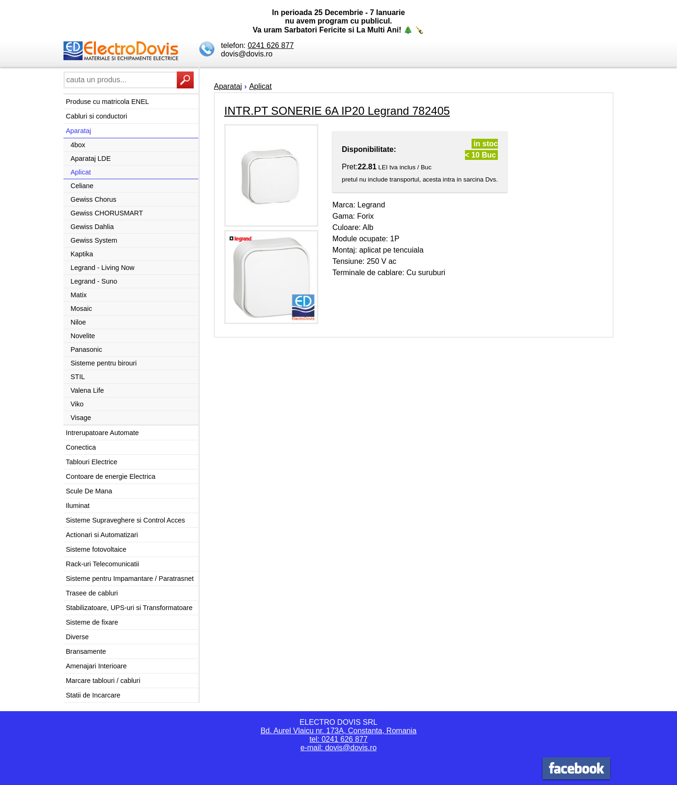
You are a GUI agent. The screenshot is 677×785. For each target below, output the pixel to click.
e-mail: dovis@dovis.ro (338, 748)
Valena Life (87, 390)
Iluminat (77, 505)
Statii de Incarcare (93, 695)
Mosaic (81, 308)
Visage (81, 417)
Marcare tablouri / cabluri (103, 680)
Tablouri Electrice (92, 462)
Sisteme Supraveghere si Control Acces (125, 520)
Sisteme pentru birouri (104, 363)
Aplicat (81, 172)
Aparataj (78, 131)
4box (78, 145)
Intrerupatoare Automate (102, 432)
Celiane (82, 186)
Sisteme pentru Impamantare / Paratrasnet (130, 578)
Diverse (77, 637)
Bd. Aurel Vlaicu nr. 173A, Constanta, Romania (338, 731)
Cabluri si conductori (96, 116)
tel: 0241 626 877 (338, 739)
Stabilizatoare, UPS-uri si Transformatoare (129, 607)
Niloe (78, 322)
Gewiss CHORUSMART (107, 213)
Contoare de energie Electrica (110, 476)
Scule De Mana (89, 491)
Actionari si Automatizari (102, 535)
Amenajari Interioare (96, 666)
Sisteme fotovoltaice (96, 549)
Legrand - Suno (94, 281)
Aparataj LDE (91, 158)
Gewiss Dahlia (92, 226)
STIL (78, 377)
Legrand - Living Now (102, 267)
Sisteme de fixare (92, 622)
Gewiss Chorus (94, 199)
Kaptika (82, 254)
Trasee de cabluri (92, 593)
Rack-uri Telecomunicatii (102, 564)
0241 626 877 (271, 45)
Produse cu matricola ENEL (107, 101)
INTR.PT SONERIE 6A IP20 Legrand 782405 (337, 110)
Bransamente (86, 651)
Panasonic (86, 349)
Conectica (81, 447)
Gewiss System (94, 240)
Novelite (83, 336)
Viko (77, 404)
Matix (79, 295)
